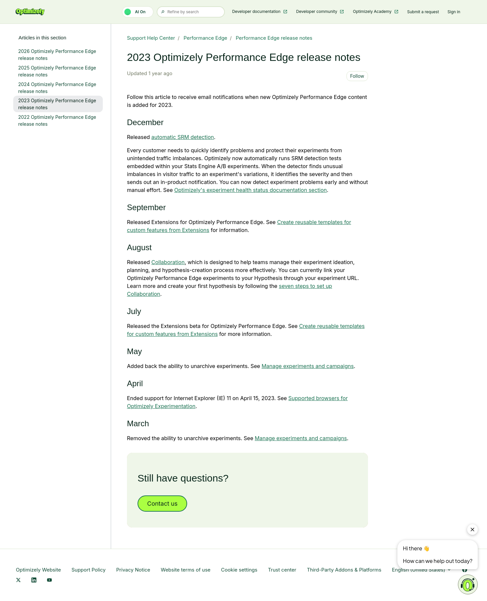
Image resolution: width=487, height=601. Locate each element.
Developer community (317, 11)
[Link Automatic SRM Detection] (182, 137)
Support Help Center (151, 38)
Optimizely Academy (372, 11)
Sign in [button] (454, 11)
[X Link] (18, 580)
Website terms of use (185, 570)
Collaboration (168, 262)
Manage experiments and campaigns (308, 366)
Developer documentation (257, 11)
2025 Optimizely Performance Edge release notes (57, 71)
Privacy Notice (133, 570)
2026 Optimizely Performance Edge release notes (57, 54)
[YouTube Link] (49, 580)
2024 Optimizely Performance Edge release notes (57, 87)
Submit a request (423, 11)
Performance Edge (205, 38)
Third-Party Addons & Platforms (344, 570)
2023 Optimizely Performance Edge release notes (57, 104)
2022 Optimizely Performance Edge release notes (57, 120)
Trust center (282, 570)
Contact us (162, 503)
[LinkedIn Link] (34, 580)
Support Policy (88, 570)
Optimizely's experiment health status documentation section (250, 190)
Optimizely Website (38, 570)
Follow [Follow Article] (357, 76)
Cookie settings (239, 570)
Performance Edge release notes (274, 38)
